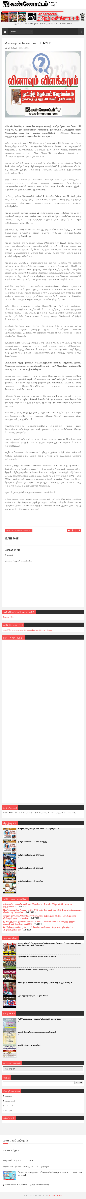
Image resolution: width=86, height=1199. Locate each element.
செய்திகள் (9, 530)
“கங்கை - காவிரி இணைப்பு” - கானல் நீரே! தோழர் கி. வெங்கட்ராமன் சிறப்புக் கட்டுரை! (50, 1173)
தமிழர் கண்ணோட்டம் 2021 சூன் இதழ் (33, 842)
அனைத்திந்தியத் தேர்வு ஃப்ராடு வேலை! (33, 996)
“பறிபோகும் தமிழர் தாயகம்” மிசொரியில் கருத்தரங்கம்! (39, 1019)
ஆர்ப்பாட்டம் (10, 1101)
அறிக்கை (8, 1096)
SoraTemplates (40, 1195)
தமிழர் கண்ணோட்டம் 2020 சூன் (30, 868)
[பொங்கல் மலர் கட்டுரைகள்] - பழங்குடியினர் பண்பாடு (26, 1184)
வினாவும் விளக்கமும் (23, 530)
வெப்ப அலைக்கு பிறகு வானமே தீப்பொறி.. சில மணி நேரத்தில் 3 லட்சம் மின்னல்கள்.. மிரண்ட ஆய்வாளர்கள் (42, 911)
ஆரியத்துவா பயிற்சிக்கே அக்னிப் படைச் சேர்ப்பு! (37, 956)
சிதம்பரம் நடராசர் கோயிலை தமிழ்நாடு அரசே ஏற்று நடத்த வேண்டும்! (45, 983)
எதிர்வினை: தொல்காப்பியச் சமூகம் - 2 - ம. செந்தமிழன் (26, 1166)
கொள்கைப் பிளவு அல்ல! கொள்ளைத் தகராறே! (36, 970)
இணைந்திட (8, 616)
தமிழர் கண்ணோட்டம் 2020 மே (30, 881)
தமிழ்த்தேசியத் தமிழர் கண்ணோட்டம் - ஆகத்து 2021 (38, 829)
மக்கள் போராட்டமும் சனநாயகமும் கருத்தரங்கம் (37, 1032)
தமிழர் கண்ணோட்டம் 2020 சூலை (31, 855)
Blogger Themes (56, 1195)
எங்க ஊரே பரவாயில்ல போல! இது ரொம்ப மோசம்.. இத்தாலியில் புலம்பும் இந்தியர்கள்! (37, 905)
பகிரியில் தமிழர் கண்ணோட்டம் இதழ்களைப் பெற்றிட (27, 629)
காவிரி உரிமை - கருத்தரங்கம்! (29, 1045)
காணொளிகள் (10, 1105)
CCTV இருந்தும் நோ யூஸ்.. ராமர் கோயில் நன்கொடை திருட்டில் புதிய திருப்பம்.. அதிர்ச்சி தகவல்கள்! (39, 928)
